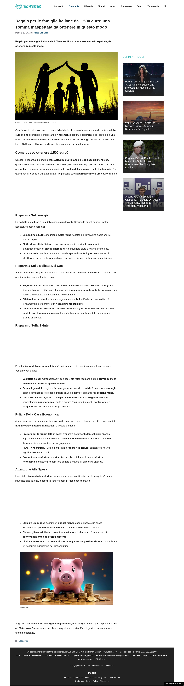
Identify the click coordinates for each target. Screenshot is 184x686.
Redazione (79, 681)
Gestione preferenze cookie (174, 683)
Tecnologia (153, 6)
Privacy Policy (92, 681)
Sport (139, 6)
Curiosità (59, 6)
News (112, 6)
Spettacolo (126, 6)
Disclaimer (104, 681)
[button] (165, 6)
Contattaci (109, 666)
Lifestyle (88, 6)
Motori (101, 6)
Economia (74, 6)
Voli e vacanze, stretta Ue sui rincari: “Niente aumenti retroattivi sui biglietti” (142, 126)
